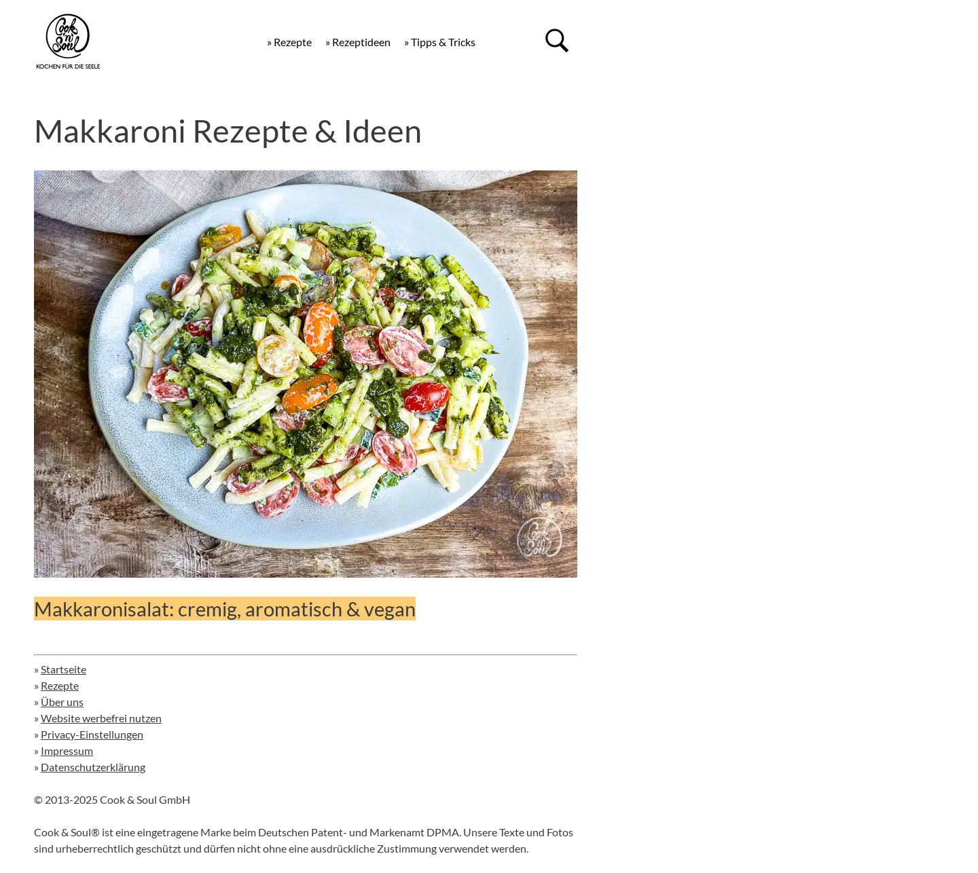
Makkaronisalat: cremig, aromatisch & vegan (225, 608)
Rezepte (60, 685)
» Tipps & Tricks (439, 41)
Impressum (67, 750)
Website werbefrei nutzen (101, 717)
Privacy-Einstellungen (92, 734)
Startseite (63, 669)
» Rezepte (289, 41)
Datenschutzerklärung (93, 766)
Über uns (62, 701)
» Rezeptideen (358, 41)
